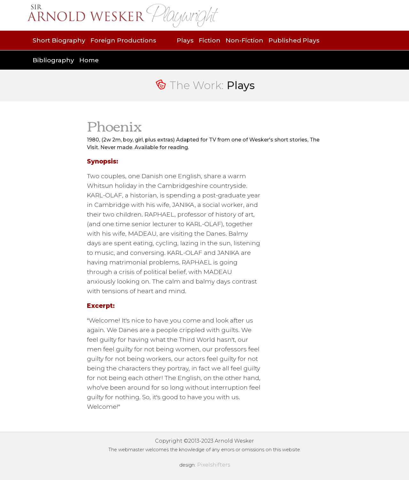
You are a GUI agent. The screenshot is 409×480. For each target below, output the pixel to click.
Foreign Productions (123, 40)
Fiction (209, 40)
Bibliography (53, 60)
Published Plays (294, 40)
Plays (185, 40)
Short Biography (59, 40)
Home (89, 60)
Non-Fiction (244, 40)
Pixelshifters (213, 465)
